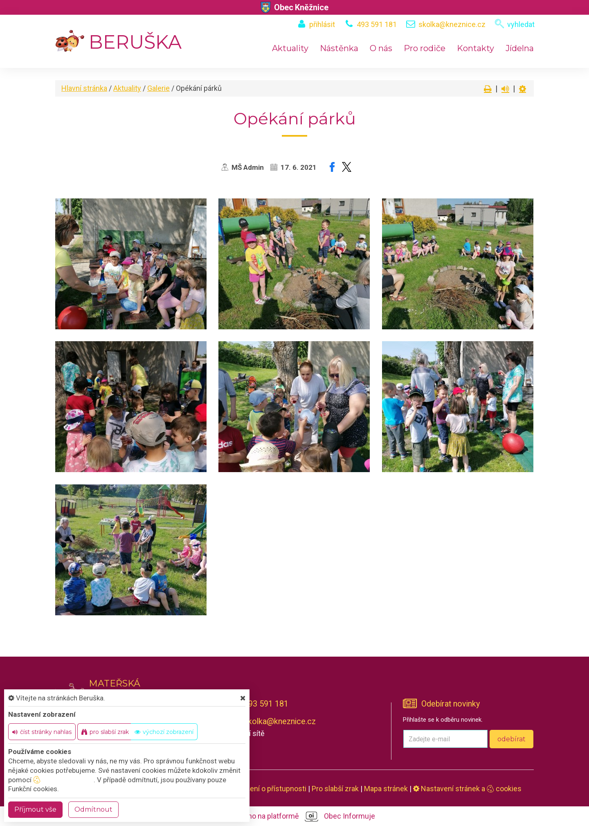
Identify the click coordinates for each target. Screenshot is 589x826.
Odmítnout (93, 809)
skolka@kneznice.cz (452, 24)
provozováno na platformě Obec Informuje (294, 816)
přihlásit (322, 24)
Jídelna (520, 48)
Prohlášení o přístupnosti (266, 788)
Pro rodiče (424, 48)
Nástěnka (339, 48)
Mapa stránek (386, 788)
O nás (381, 48)
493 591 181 (377, 24)
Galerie (158, 88)
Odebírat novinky (450, 704)
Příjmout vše (35, 809)
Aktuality (290, 48)
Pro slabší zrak (335, 788)
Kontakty (475, 48)
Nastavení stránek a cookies (467, 788)
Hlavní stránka (84, 88)
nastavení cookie (63, 780)
